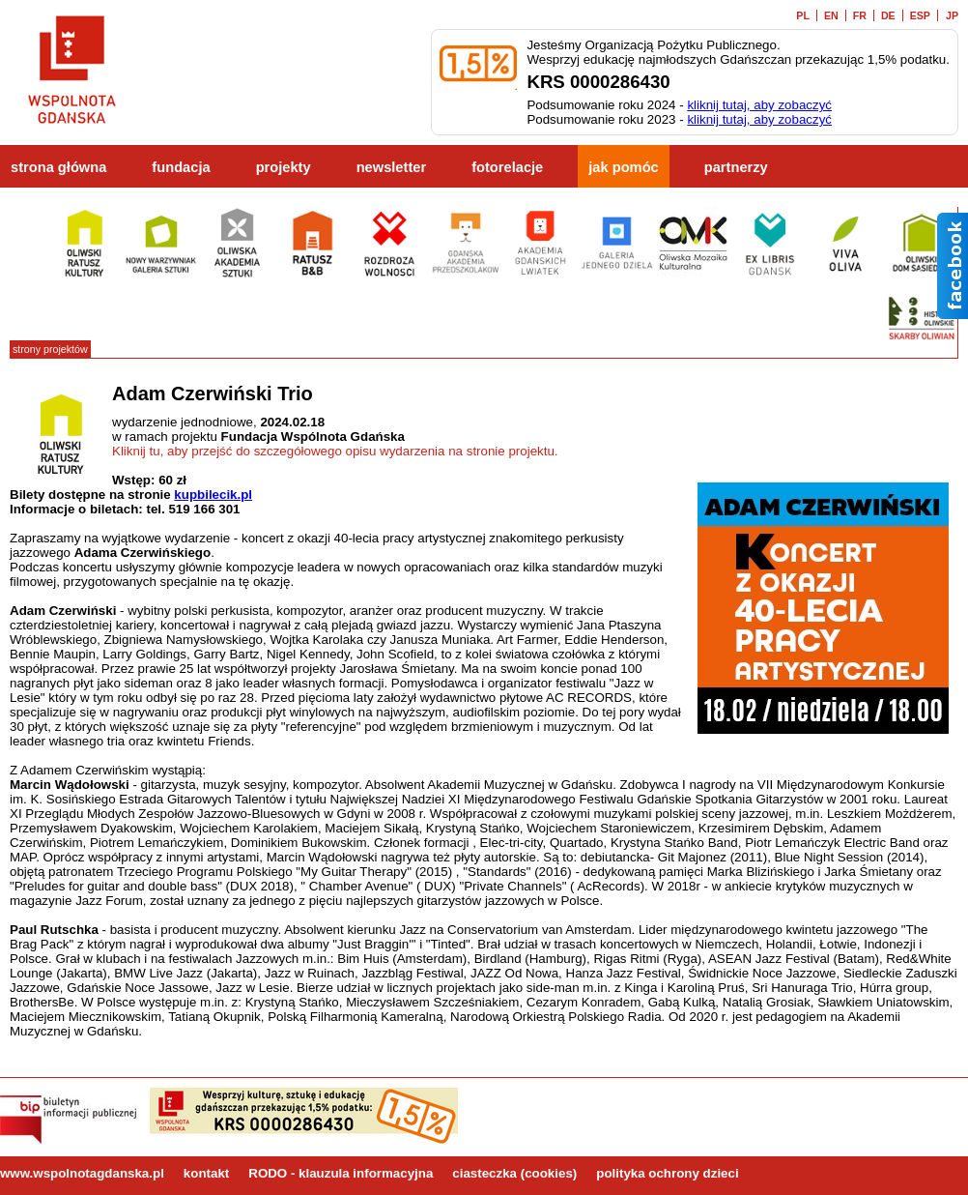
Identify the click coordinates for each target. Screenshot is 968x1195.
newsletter (391, 167)
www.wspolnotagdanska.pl (82, 1173)
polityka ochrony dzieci (667, 1173)
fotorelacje (507, 167)
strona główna (58, 167)
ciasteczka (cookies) (514, 1173)
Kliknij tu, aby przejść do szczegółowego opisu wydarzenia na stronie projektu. (335, 451)
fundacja (181, 167)
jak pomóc (623, 167)
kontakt (206, 1173)
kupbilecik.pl (213, 494)
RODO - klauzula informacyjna (340, 1173)
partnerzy (736, 167)
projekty (283, 167)
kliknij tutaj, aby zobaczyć (759, 105)
